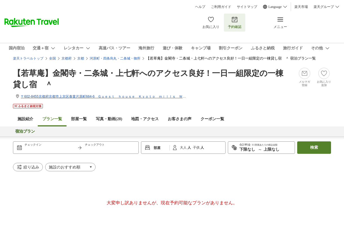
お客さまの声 (179, 119)
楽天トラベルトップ (28, 58)
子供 (196, 148)
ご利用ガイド (221, 7)
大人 (184, 148)
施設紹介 (25, 119)
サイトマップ (247, 7)
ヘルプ (200, 7)
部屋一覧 (79, 119)
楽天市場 (301, 7)
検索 (314, 147)
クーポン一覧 (212, 119)
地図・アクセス (145, 119)
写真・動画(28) (109, 119)
